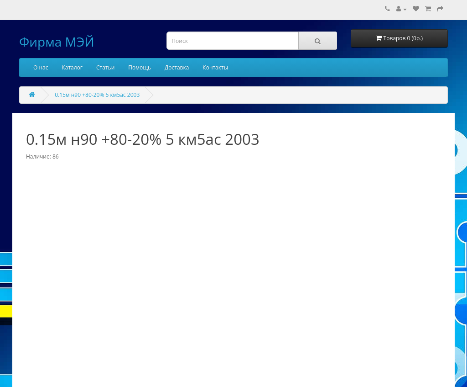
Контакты (215, 67)
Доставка (177, 67)
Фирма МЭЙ (56, 41)
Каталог (72, 67)
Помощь (139, 67)
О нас (40, 67)
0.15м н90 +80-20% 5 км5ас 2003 (97, 95)
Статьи (105, 67)
